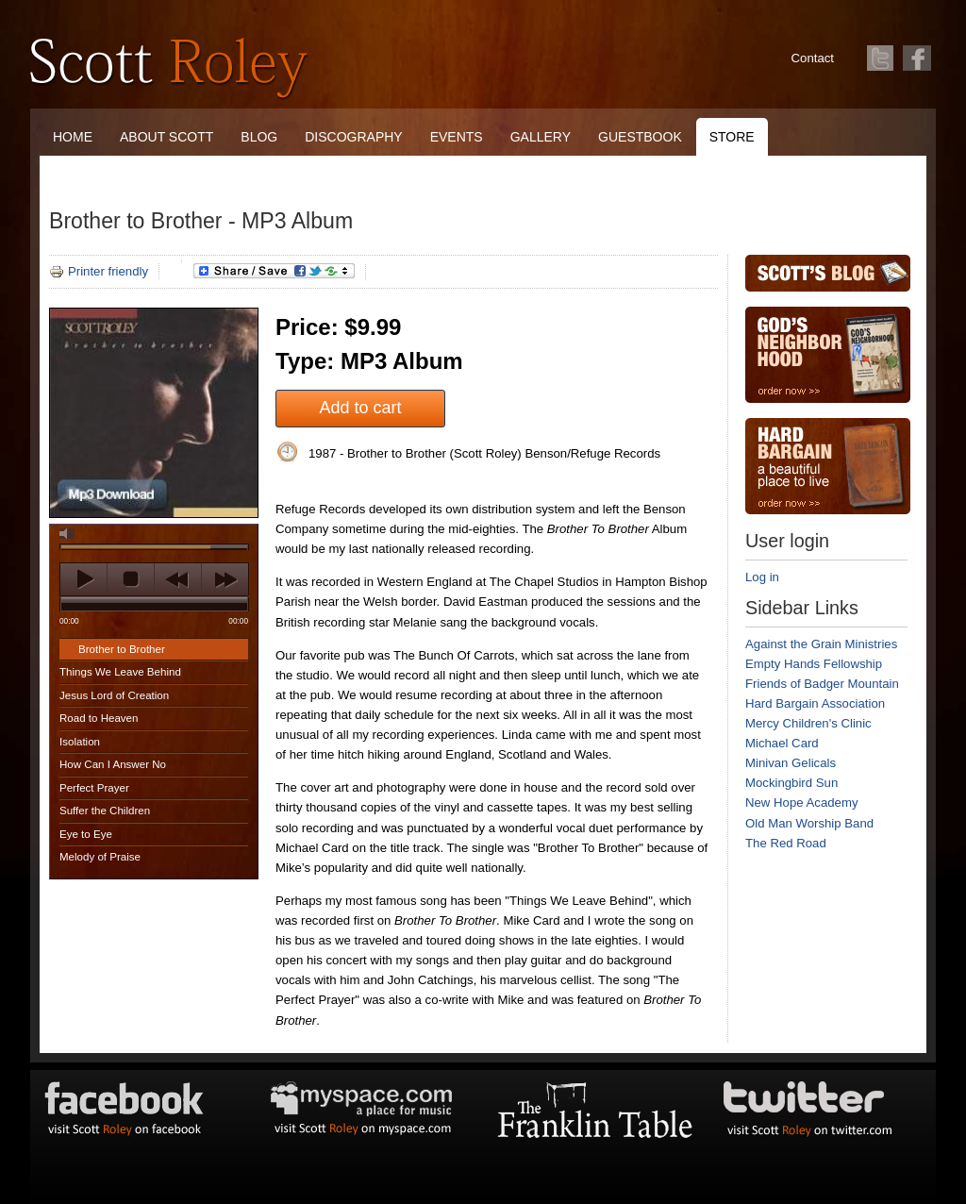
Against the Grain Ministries (821, 644)
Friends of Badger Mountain (822, 684)
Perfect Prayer (94, 788)
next (225, 579)
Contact (812, 58)
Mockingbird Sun (791, 783)
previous (178, 579)
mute (67, 533)
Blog (259, 136)
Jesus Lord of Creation (114, 695)
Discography (353, 136)
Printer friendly (98, 271)
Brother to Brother (121, 649)
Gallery (540, 136)
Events (456, 136)
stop (131, 579)
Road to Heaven (98, 718)
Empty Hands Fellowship (813, 664)
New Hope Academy (801, 802)
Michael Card (782, 743)
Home (72, 136)
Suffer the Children (104, 810)
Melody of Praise (100, 856)
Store (732, 136)
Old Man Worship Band (809, 823)
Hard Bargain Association (815, 703)
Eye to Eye (85, 834)
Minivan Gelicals (790, 763)
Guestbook (640, 136)
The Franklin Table (122, 174)
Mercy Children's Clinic (808, 723)
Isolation (79, 741)
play (83, 579)
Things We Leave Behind (120, 671)
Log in (762, 577)
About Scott (166, 136)
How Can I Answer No (112, 764)
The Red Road (785, 843)
